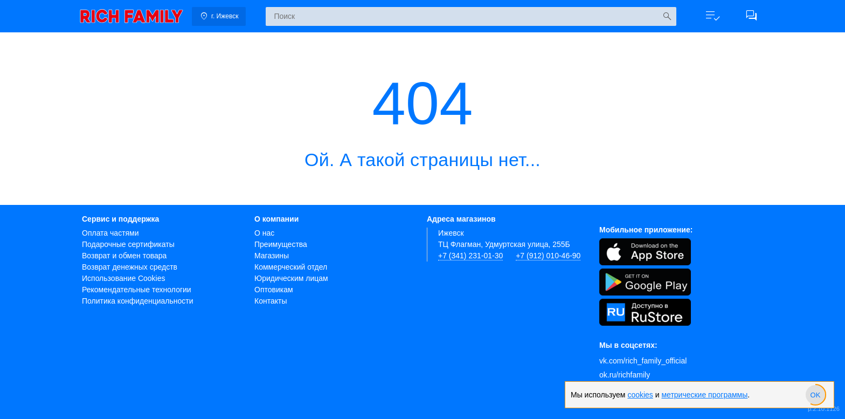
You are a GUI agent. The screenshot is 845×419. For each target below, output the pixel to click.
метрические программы (704, 394)
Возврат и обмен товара (124, 255)
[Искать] (666, 16)
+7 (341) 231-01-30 (470, 255)
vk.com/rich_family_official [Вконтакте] (643, 360)
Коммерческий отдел (290, 267)
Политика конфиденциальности (137, 301)
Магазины (271, 255)
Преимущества (280, 244)
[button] (712, 16)
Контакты (270, 301)
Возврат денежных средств (129, 267)
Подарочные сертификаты (128, 244)
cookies (640, 394)
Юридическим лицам (291, 278)
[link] (131, 16)
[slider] (815, 395)
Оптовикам (273, 289)
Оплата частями (110, 233)
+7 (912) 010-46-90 (548, 255)
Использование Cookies (123, 278)
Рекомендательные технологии (136, 289)
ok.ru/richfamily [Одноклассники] (624, 374)
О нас (264, 233)
